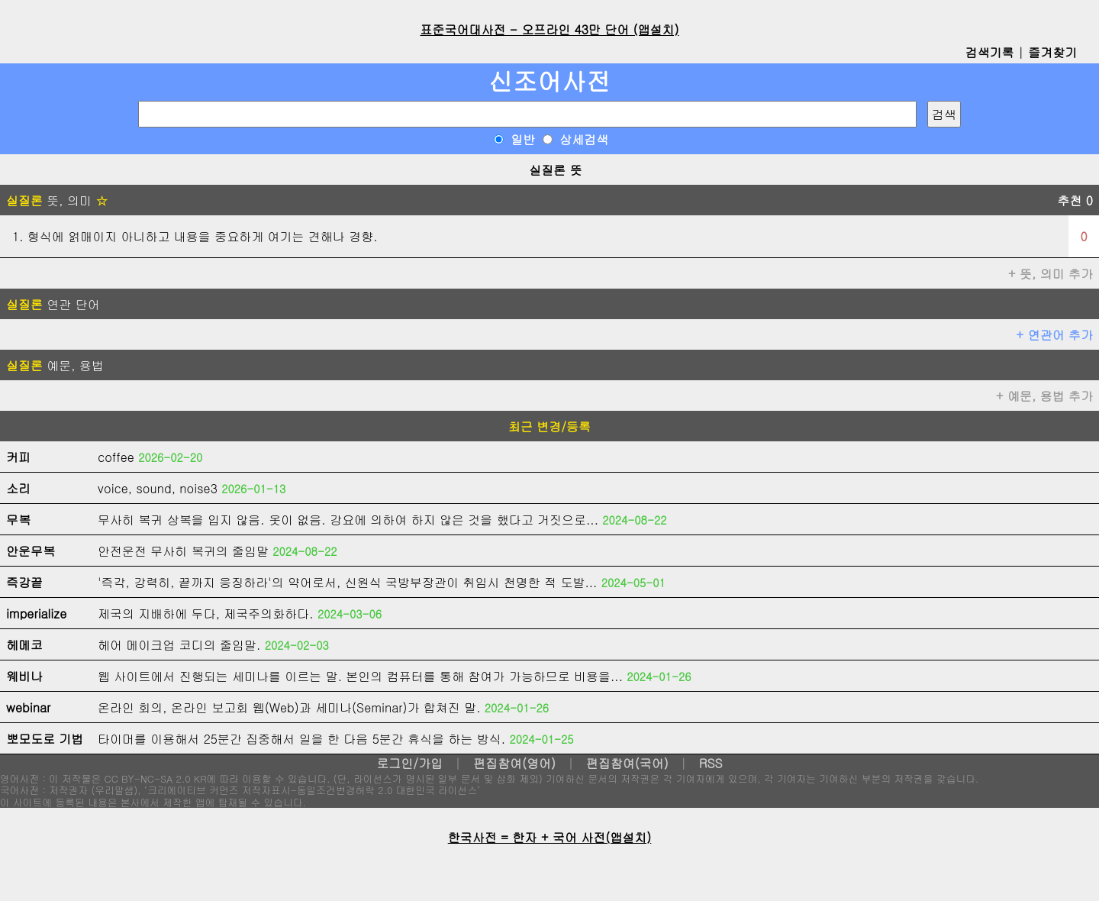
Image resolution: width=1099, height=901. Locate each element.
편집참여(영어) (514, 763)
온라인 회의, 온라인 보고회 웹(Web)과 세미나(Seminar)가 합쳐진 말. (289, 707)
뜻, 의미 (57, 200)
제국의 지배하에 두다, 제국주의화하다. (206, 613)
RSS (711, 763)
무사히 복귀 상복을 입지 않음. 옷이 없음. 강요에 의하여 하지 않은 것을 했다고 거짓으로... (348, 519)
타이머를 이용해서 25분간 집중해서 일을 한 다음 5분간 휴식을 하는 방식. (301, 739)
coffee (116, 457)
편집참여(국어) (627, 763)
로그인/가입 (409, 763)
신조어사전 (549, 80)
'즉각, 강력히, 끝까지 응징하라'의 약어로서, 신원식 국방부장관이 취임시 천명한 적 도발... (347, 582)
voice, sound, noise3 (158, 488)
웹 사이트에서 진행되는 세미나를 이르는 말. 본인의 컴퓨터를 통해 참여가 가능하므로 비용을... (360, 676)
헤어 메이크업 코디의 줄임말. (179, 645)
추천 (1075, 200)
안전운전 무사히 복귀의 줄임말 (183, 551)
